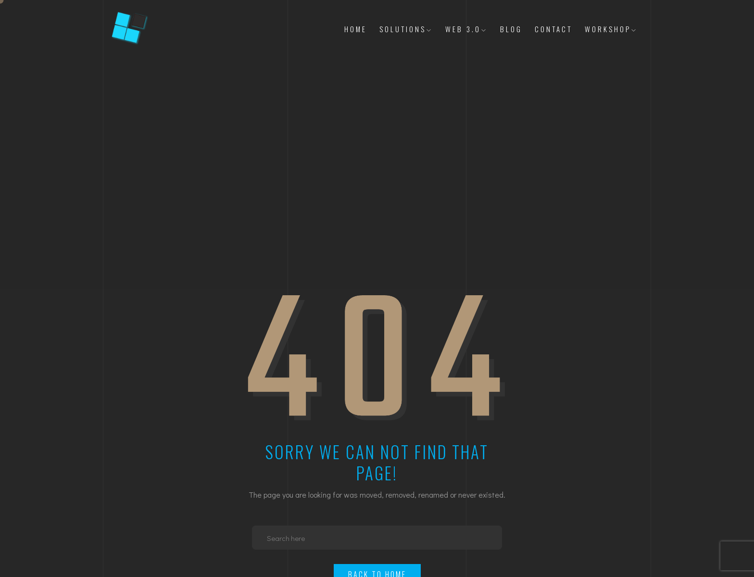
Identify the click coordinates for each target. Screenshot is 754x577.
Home (355, 29)
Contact (553, 29)
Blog (511, 29)
